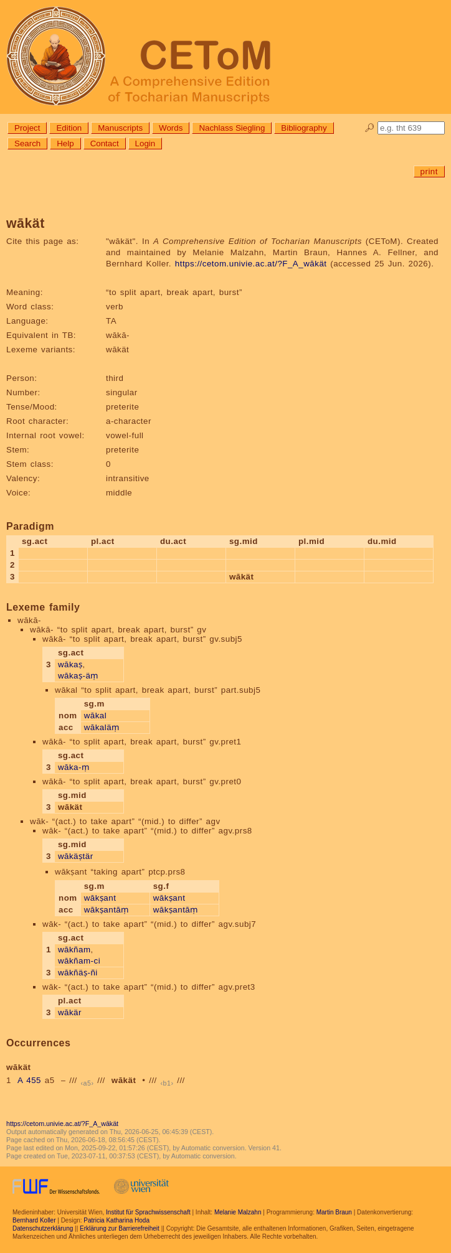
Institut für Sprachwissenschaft (148, 1212)
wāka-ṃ (74, 767)
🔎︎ (369, 128)
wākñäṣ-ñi (78, 972)
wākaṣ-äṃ (78, 675)
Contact (104, 143)
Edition (69, 128)
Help (65, 143)
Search (27, 143)
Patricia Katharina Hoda (116, 1220)
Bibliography (303, 128)
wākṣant (100, 898)
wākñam (74, 949)
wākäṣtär (75, 856)
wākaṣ (70, 664)
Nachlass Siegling (232, 128)
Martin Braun (334, 1212)
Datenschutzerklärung (42, 1228)
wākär (70, 1012)
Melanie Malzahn (238, 1212)
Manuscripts (120, 128)
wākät (124, 1080)
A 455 (29, 1080)
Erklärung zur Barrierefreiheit (119, 1228)
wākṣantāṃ (106, 909)
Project (27, 128)
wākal (95, 715)
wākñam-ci (79, 960)
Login (145, 143)
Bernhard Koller (33, 1220)
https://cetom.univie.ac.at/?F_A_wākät (251, 263)
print (429, 171)
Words (171, 128)
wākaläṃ (102, 727)
